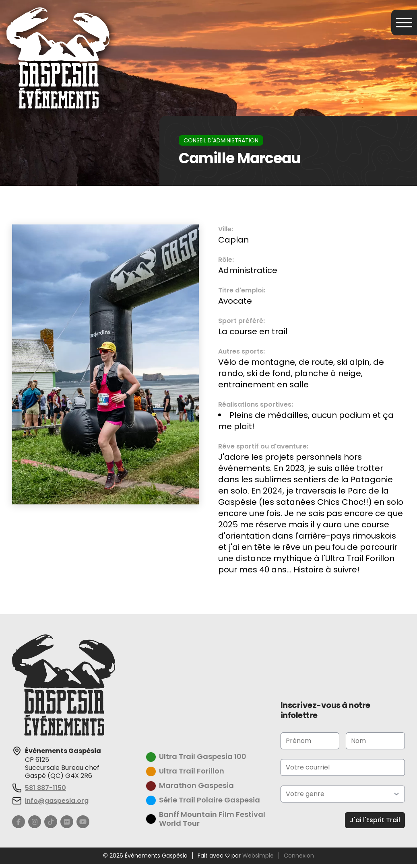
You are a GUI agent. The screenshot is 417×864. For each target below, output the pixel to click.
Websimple (258, 856)
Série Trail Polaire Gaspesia (209, 800)
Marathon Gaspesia (196, 785)
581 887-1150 (45, 787)
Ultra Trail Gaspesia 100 (202, 756)
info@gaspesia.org (57, 800)
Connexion (299, 856)
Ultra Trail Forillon (191, 771)
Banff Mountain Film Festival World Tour (212, 819)
